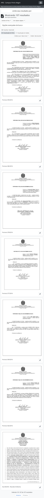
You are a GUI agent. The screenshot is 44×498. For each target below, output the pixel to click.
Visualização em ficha (8, 33)
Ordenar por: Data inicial (21, 36)
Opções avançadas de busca (12, 25)
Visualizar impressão (8, 30)
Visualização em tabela (22, 33)
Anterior (18, 495)
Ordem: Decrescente (35, 36)
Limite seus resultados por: (22, 11)
